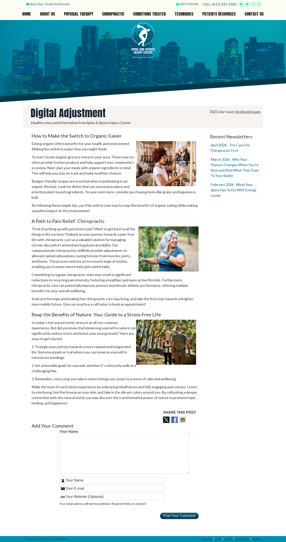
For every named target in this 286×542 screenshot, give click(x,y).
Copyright (207, 538)
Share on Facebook (174, 420)
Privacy (228, 538)
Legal (218, 538)
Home (26, 14)
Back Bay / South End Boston (48, 4)
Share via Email (183, 420)
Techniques (184, 14)
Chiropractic (113, 14)
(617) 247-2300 (224, 4)
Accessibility (242, 538)
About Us (47, 14)
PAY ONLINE (187, 4)
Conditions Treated (149, 14)
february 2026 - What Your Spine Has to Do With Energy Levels (233, 190)
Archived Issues (248, 111)
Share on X (166, 420)
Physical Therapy (78, 14)
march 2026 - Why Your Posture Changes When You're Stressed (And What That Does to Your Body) (235, 167)
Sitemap (256, 538)
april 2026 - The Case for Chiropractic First (230, 148)
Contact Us (254, 14)
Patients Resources (219, 14)
